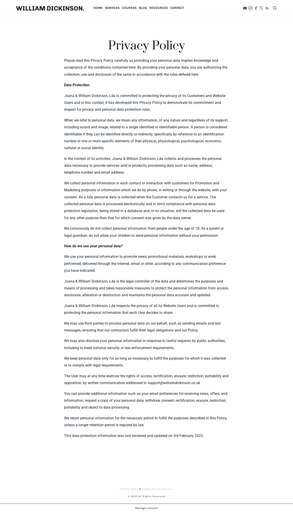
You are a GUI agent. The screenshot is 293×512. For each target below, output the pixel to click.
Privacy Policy (129, 489)
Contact (177, 8)
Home (98, 8)
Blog (143, 8)
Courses (129, 8)
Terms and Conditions (157, 489)
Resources (159, 8)
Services (112, 8)
